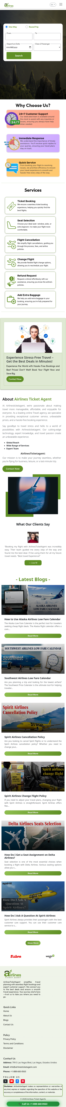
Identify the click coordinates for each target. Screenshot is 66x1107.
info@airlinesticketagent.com (23, 1067)
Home (6, 1011)
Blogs (6, 1020)
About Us (7, 1015)
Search (19, 55)
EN (52, 4)
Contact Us (8, 1024)
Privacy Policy (9, 1039)
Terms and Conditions (13, 1043)
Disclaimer (8, 1048)
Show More (33, 943)
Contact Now (15, 379)
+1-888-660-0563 (18, 1071)
